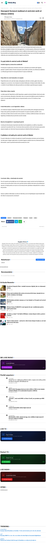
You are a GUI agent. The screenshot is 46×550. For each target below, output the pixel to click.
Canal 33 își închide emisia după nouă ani (20, 408)
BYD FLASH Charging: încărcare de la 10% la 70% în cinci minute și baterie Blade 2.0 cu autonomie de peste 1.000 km (27, 389)
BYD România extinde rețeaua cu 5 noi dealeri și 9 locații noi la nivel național (26, 300)
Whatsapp (20, 221)
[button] (38, 2)
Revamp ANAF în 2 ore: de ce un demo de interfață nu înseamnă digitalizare (20, 535)
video (11, 8)
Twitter (16, 221)
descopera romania (17, 217)
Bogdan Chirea (22, 242)
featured (25, 217)
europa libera (3, 529)
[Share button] (24, 221)
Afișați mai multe (40, 259)
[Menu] (2, 2)
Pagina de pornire (4, 8)
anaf (1, 534)
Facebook (11, 221)
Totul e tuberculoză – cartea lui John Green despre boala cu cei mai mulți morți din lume (26, 321)
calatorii (9, 217)
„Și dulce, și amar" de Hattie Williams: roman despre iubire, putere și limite (26, 314)
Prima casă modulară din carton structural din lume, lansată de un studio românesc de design (25, 294)
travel (31, 217)
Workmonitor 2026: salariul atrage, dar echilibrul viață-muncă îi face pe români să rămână (26, 417)
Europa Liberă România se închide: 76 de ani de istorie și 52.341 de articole (20, 531)
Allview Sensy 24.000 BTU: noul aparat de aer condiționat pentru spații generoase (25, 307)
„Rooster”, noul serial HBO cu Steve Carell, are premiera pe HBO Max (26, 399)
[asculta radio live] (45, 2)
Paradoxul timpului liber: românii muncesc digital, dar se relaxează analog (26, 287)
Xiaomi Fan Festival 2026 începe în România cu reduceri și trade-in (18, 540)
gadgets (2, 538)
